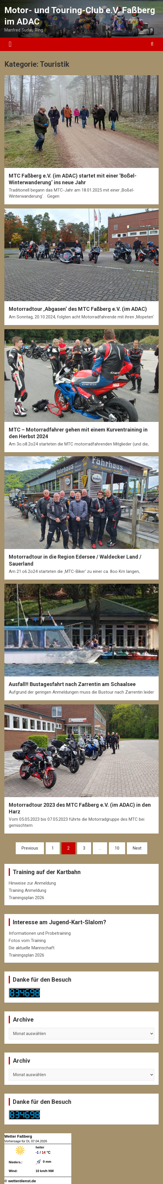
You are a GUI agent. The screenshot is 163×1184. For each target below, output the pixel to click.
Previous (30, 848)
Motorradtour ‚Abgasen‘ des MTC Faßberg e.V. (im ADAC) (78, 309)
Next (137, 848)
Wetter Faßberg (18, 1136)
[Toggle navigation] (10, 44)
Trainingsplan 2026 (26, 897)
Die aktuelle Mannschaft (31, 947)
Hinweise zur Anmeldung (32, 883)
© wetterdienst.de (20, 1181)
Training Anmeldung (27, 890)
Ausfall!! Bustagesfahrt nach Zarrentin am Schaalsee (72, 684)
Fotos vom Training (27, 940)
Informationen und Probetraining (40, 933)
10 (117, 848)
